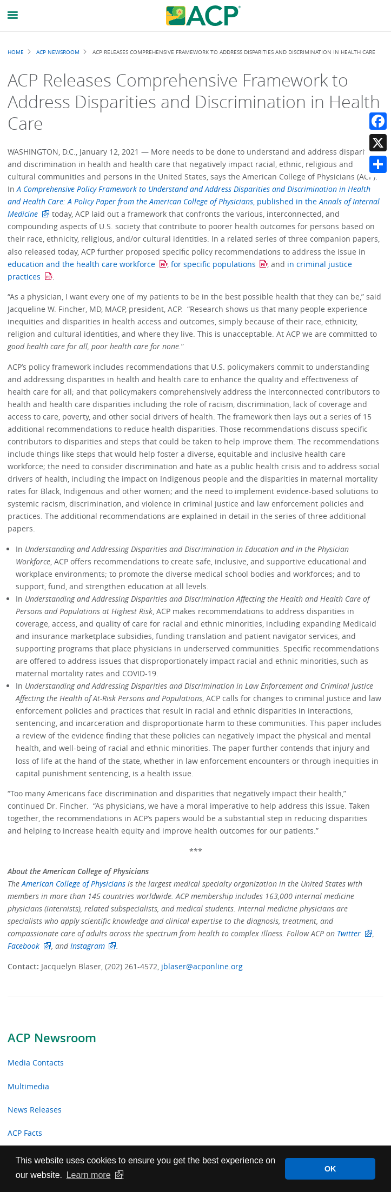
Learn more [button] (89, 1175)
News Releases (35, 1109)
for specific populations (213, 264)
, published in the (194, 201)
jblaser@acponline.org (202, 966)
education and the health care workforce (81, 264)
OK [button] (330, 1168)
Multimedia (28, 1086)
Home (16, 52)
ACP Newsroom (52, 1038)
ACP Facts (25, 1133)
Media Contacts (36, 1062)
